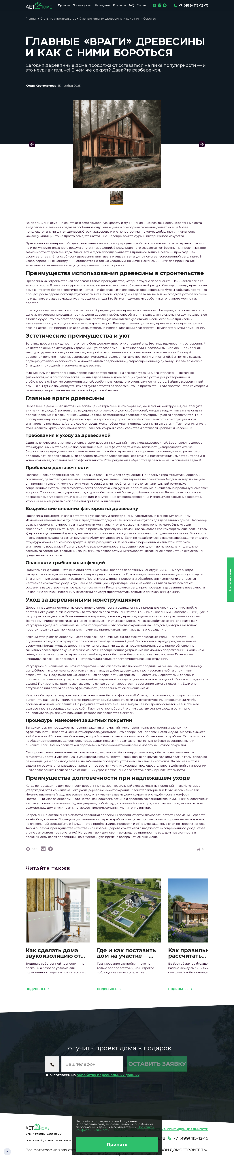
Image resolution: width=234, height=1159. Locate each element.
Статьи (141, 5)
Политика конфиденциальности (178, 1129)
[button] (202, 144)
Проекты (64, 5)
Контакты (119, 5)
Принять (117, 1144)
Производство (82, 5)
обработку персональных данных (108, 1075)
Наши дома (102, 5)
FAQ (131, 5)
